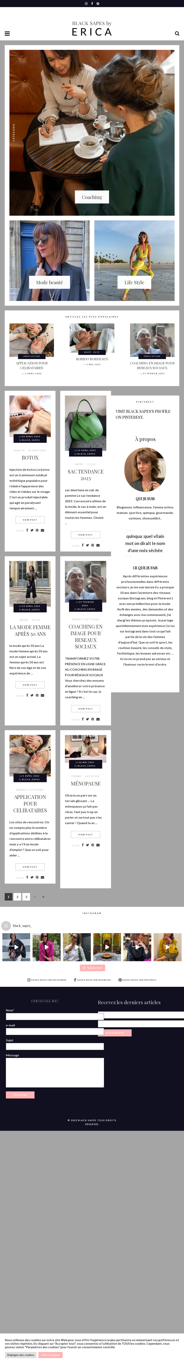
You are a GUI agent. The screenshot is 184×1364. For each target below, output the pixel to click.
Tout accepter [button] (50, 1355)
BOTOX (30, 457)
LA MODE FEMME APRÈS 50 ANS (30, 630)
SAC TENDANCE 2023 (86, 474)
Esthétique (37, 450)
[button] (8, 34)
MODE (79, 464)
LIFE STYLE (92, 776)
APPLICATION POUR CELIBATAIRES (32, 365)
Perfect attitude (32, 356)
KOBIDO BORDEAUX (92, 359)
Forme (76, 776)
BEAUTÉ (87, 352)
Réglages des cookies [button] (20, 1355)
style (91, 464)
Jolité (96, 352)
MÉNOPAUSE (86, 783)
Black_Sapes (31, 440)
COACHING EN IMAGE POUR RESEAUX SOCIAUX (152, 365)
